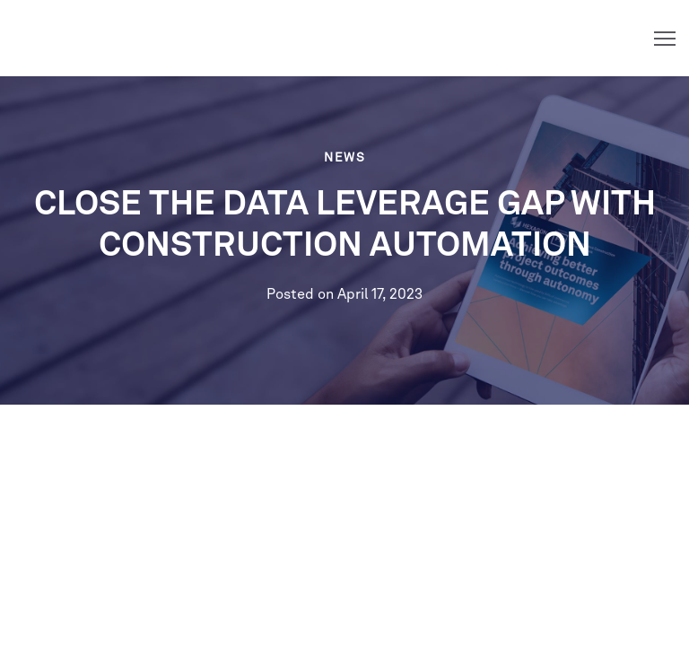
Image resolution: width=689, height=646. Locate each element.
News (344, 158)
